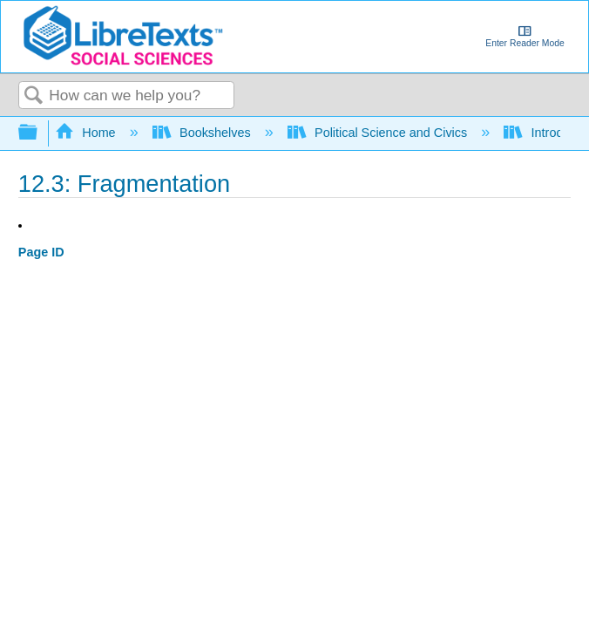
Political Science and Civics (379, 133)
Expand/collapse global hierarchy (39, 133)
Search (34, 96)
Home (87, 133)
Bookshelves (203, 133)
